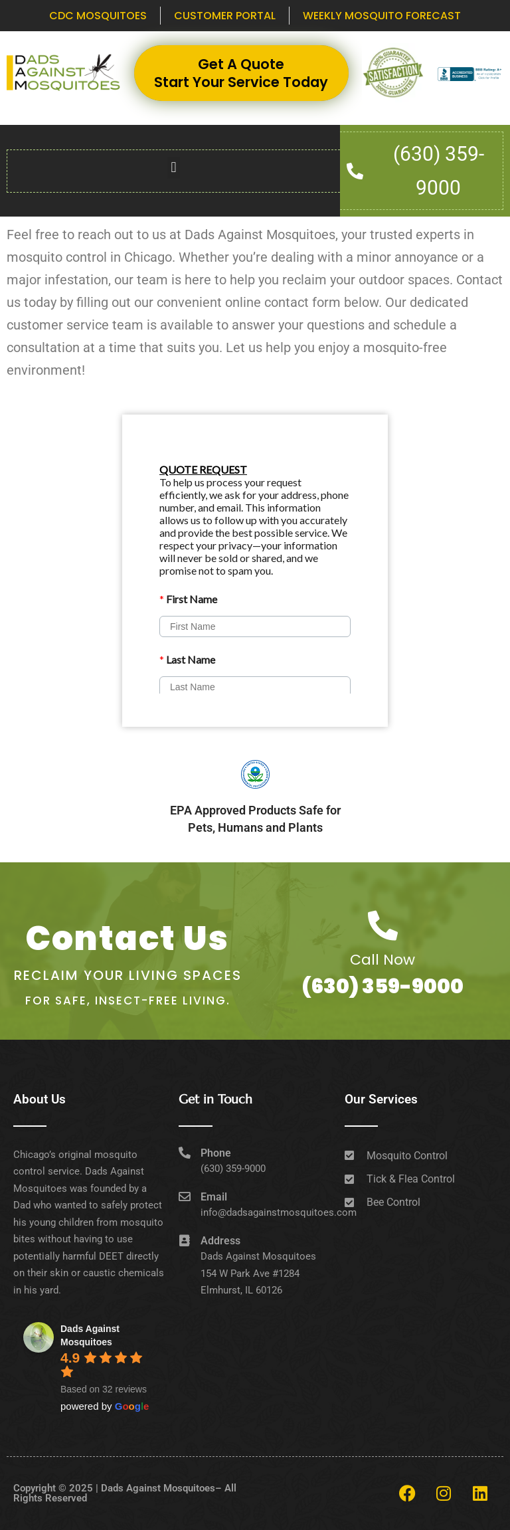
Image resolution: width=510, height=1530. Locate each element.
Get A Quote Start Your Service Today (241, 73)
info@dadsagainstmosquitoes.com (279, 1212)
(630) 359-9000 (382, 987)
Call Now (382, 959)
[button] (173, 168)
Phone (216, 1153)
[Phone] (185, 1153)
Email (214, 1197)
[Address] (185, 1240)
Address (220, 1240)
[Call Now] (383, 926)
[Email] (185, 1196)
